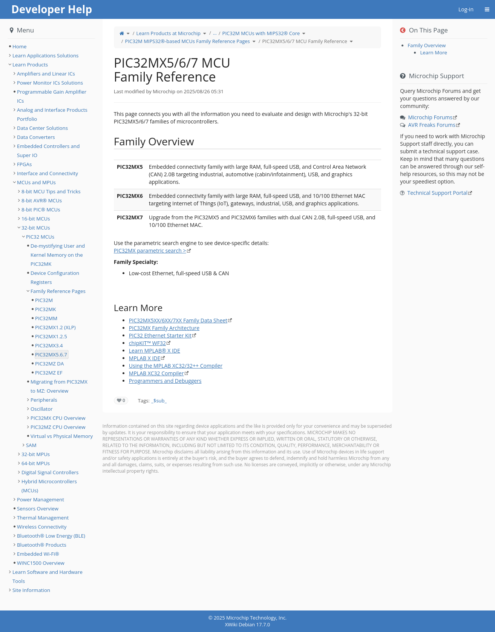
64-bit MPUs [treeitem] (35, 463)
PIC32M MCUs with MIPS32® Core (261, 33)
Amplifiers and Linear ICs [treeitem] (46, 73)
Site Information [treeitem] (31, 590)
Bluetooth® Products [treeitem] (41, 544)
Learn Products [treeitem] (30, 64)
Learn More (433, 52)
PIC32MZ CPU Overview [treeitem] (58, 427)
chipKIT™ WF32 (147, 343)
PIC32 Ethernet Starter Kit (160, 335)
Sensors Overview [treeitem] (37, 508)
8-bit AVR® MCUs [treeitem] (41, 200)
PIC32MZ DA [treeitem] (49, 363)
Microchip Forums (430, 117)
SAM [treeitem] (31, 445)
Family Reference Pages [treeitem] (58, 291)
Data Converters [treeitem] (36, 137)
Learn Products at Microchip (168, 33)
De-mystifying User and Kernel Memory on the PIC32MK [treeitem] (58, 254)
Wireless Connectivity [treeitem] (42, 526)
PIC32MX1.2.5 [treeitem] (51, 336)
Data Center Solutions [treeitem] (42, 128)
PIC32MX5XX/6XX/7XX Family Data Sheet (178, 320)
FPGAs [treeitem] (24, 164)
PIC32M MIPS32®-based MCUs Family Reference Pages (187, 41)
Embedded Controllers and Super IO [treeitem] (48, 151)
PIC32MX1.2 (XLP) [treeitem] (55, 327)
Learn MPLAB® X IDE (154, 350)
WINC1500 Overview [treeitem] (40, 563)
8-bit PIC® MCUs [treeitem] (40, 209)
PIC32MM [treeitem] (46, 318)
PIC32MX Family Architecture (164, 327)
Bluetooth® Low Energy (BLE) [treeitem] (51, 535)
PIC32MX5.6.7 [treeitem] (51, 354)
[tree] (51, 46)
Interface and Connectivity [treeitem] (47, 173)
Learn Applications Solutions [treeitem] (45, 55)
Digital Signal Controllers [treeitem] (49, 472)
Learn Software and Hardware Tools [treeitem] (47, 576)
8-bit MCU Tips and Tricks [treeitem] (51, 191)
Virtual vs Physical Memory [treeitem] (62, 436)
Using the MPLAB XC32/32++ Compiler (175, 365)
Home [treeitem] (19, 46)
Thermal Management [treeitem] (43, 517)
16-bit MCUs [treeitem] (35, 218)
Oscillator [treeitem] (42, 408)
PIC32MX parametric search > (150, 250)
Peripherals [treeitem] (44, 399)
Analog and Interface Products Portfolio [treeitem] (52, 114)
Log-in (466, 9)
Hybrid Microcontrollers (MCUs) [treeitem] (49, 486)
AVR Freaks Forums (431, 124)
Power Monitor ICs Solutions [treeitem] (50, 82)
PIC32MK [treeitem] (45, 309)
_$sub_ (159, 400)
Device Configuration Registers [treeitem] (55, 277)
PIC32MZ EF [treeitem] (49, 372)
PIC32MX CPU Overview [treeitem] (58, 418)
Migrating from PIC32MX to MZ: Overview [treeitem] (59, 386)
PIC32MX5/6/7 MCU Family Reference (304, 41)
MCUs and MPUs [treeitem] (36, 182)
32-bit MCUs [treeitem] (35, 227)
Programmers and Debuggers (165, 380)
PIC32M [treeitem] (44, 300)
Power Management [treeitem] (40, 499)
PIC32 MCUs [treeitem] (40, 236)
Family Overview (427, 45)
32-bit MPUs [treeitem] (35, 454)
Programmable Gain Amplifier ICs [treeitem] (51, 96)
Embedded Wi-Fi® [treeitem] (38, 553)
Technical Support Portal (437, 192)
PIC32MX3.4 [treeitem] (49, 345)
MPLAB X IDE (144, 358)
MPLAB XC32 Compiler (156, 373)
